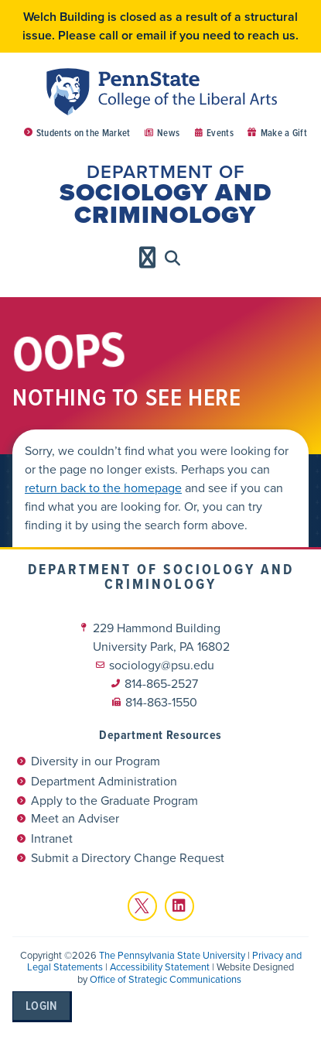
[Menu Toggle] (147, 258)
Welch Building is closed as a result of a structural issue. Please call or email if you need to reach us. (160, 26)
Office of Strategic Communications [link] (165, 979)
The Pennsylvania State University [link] (172, 955)
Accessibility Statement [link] (160, 967)
